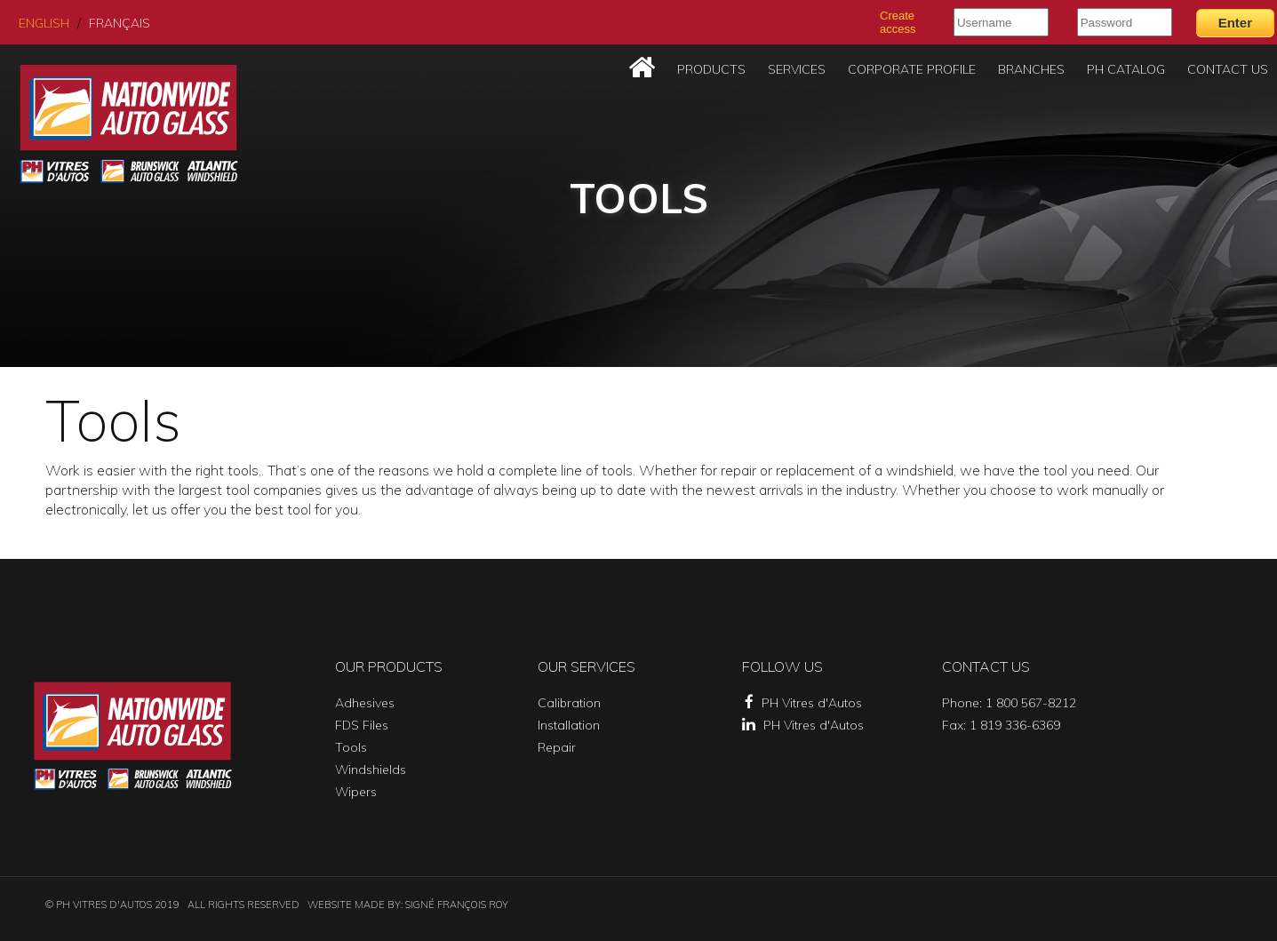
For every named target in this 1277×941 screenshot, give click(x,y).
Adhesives (365, 703)
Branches (1031, 69)
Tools (351, 747)
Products (711, 69)
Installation (569, 725)
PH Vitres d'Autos (803, 703)
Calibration (569, 703)
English (44, 23)
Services (797, 69)
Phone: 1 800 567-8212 (1009, 703)
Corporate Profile (912, 69)
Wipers (356, 792)
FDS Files (361, 725)
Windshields (370, 770)
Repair (557, 747)
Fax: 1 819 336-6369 (1001, 725)
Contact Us (1227, 69)
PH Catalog (1126, 69)
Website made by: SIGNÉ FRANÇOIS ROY (407, 904)
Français (119, 23)
